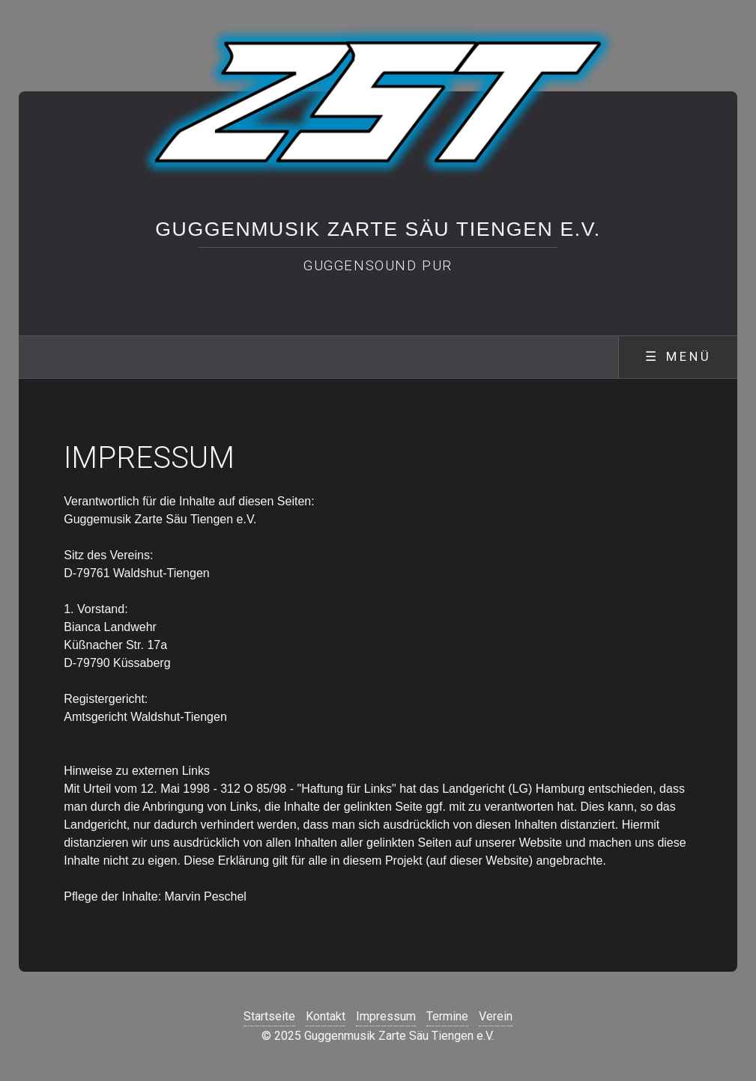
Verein (495, 1016)
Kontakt (325, 1016)
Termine (447, 1016)
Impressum (386, 1016)
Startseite (269, 1016)
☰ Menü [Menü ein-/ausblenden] (678, 357)
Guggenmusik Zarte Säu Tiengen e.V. (378, 229)
